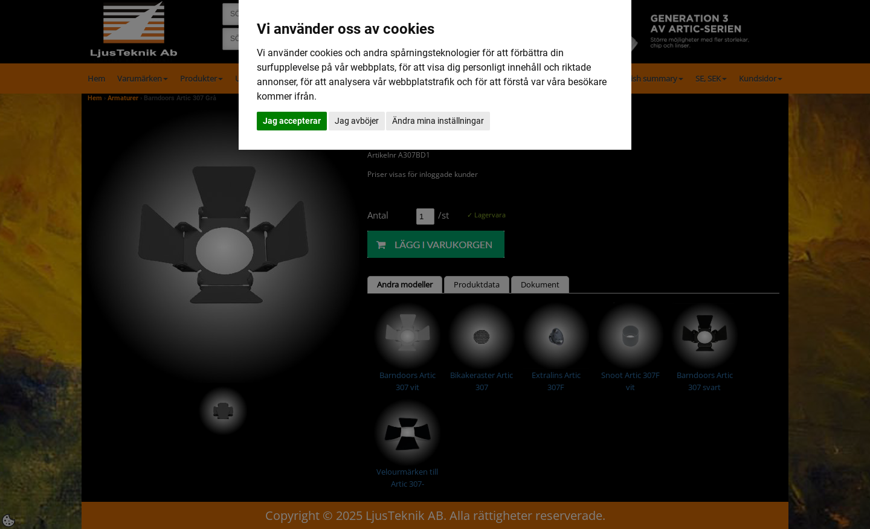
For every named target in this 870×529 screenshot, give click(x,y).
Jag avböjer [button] (357, 121)
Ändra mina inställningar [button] (438, 121)
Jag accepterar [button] (292, 121)
